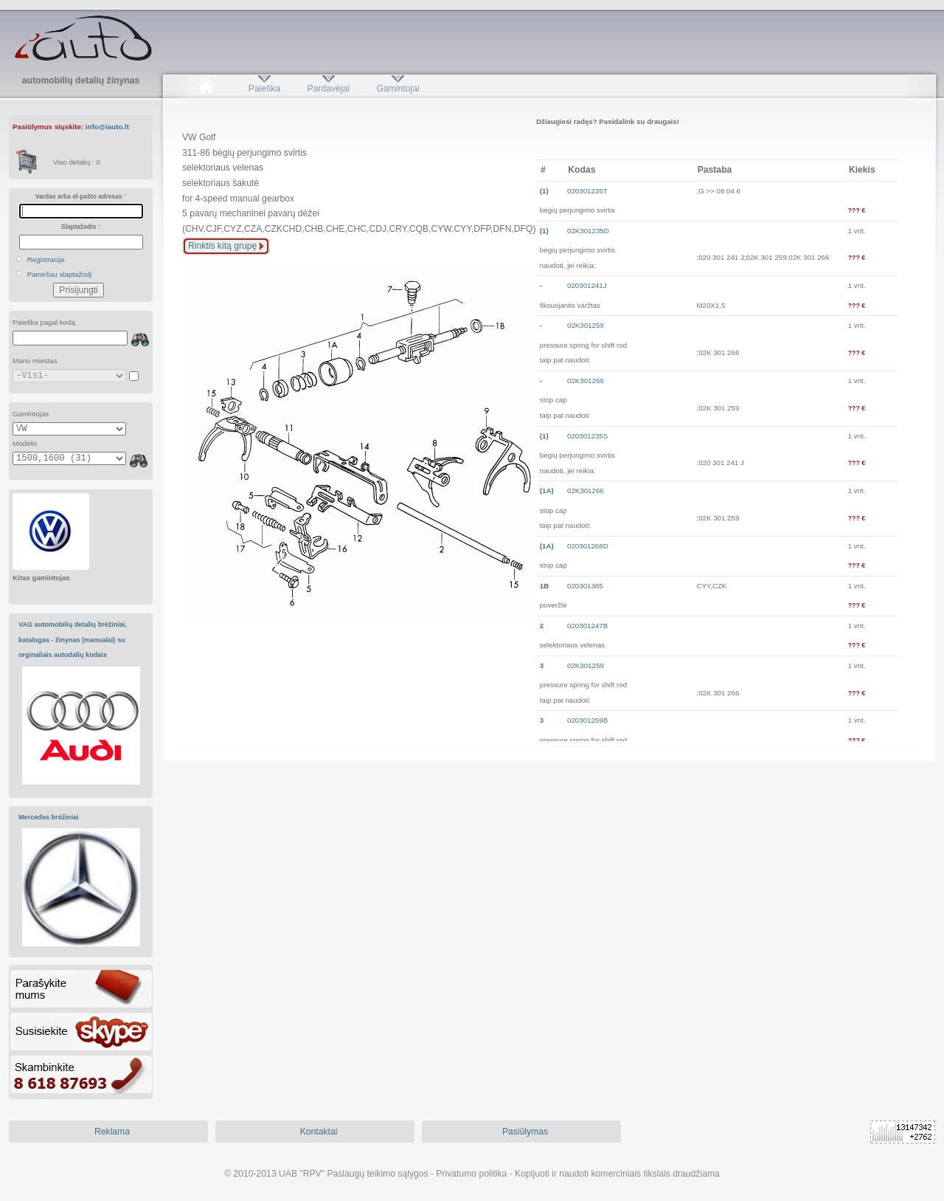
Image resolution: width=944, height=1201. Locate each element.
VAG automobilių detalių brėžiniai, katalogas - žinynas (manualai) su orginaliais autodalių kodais (72, 639)
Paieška (264, 88)
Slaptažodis (80, 226)
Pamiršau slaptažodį (59, 274)
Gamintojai (397, 88)
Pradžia (206, 88)
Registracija (46, 259)
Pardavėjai (329, 88)
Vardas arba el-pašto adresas (80, 196)
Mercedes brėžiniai (48, 817)
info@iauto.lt (107, 127)
